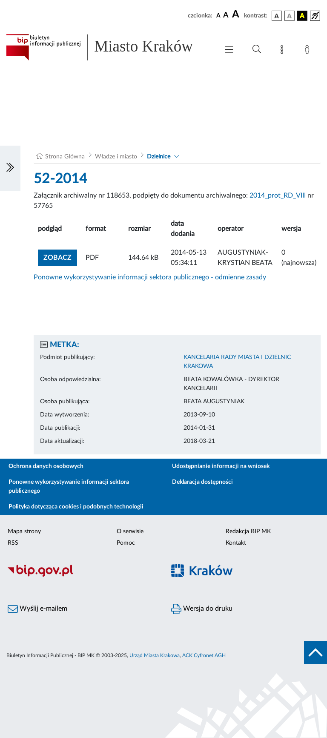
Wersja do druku (201, 609)
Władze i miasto (116, 157)
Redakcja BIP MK (248, 531)
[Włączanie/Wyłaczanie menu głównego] (229, 50)
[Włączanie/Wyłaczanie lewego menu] (10, 168)
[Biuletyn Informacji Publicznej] (81, 575)
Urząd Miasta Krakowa (154, 655)
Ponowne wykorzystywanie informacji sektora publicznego (69, 486)
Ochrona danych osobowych (46, 466)
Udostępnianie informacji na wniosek (221, 466)
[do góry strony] (315, 652)
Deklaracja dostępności (202, 482)
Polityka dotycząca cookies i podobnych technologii (76, 507)
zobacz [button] (60, 256)
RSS (13, 543)
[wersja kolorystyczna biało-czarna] (289, 15)
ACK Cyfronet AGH (204, 655)
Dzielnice (158, 157)
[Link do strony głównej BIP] (108, 47)
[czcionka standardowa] (218, 15)
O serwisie (130, 531)
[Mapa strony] (283, 51)
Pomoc (126, 543)
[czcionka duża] (236, 14)
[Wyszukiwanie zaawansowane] (256, 49)
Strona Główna (65, 157)
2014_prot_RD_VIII (278, 195)
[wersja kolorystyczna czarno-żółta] (302, 15)
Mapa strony (24, 531)
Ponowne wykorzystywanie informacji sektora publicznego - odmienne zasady (150, 277)
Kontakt (236, 543)
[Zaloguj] (309, 51)
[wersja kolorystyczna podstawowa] (276, 15)
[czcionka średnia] (225, 15)
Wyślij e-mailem (37, 609)
